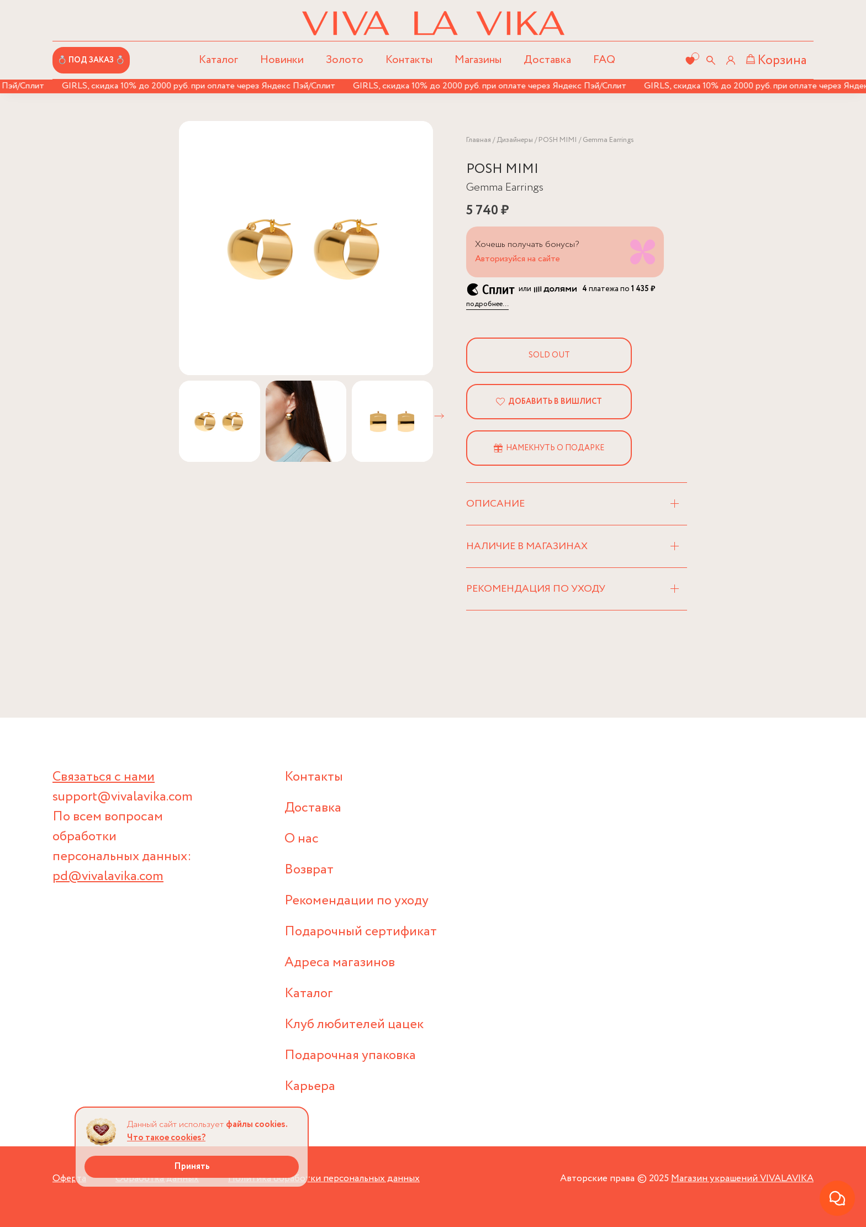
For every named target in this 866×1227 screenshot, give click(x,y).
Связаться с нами (103, 777)
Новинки (282, 60)
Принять (192, 1166)
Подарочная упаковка (350, 1055)
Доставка (547, 60)
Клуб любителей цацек (354, 1024)
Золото (344, 60)
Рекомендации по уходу (356, 900)
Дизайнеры (515, 140)
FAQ (604, 60)
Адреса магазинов (339, 962)
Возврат (309, 870)
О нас (301, 839)
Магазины (478, 60)
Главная (478, 140)
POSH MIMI (557, 140)
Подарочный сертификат (360, 931)
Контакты (409, 60)
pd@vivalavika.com (107, 876)
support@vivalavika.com (122, 797)
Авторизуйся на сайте (517, 258)
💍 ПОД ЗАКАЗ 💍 (91, 60)
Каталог (308, 993)
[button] (439, 416)
